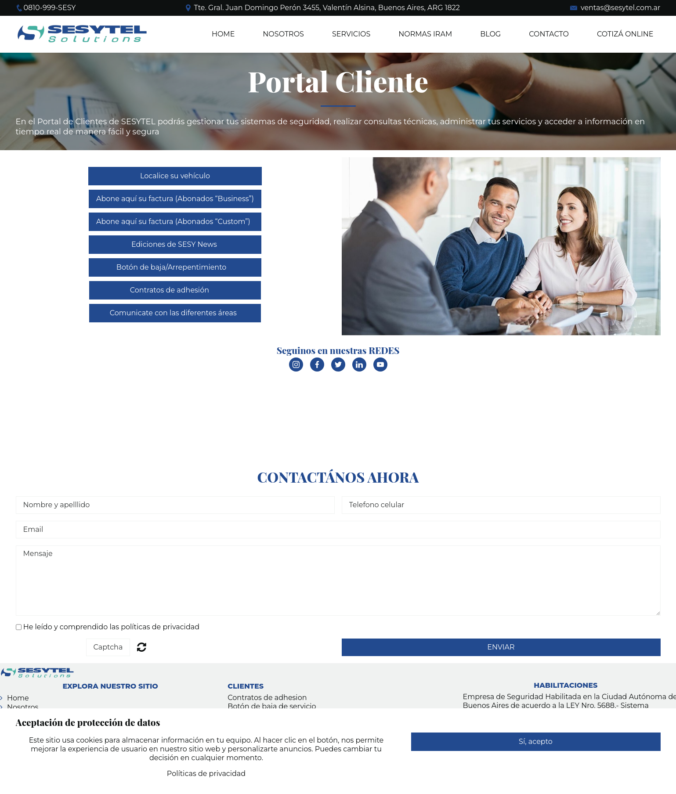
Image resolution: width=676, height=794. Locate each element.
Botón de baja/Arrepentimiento (175, 267)
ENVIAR (500, 647)
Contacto (549, 34)
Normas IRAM (425, 34)
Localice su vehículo (175, 176)
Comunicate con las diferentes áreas (175, 313)
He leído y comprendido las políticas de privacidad (111, 627)
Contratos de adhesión (175, 290)
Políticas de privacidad (206, 773)
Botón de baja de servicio (272, 706)
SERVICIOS (351, 34)
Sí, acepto (536, 741)
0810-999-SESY (50, 8)
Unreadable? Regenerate (141, 647)
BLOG (490, 34)
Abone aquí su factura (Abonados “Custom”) (175, 221)
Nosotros (22, 707)
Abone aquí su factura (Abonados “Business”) (175, 199)
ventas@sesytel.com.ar (621, 8)
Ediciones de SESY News (174, 244)
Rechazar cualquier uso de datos (535, 760)
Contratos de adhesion (267, 697)
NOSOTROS (283, 34)
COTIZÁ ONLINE (625, 34)
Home (223, 34)
